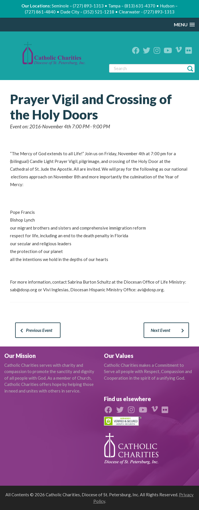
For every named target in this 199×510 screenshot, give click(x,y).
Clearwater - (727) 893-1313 (146, 11)
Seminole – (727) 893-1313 (78, 5)
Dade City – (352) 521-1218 (87, 11)
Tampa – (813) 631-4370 (131, 5)
